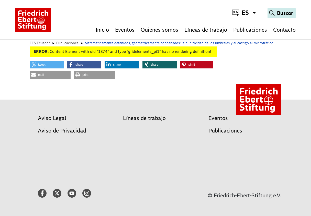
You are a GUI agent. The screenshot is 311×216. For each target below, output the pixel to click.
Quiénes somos (159, 29)
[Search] (282, 13)
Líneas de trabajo (205, 29)
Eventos (125, 29)
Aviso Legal (52, 118)
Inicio (102, 29)
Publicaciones (250, 29)
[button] (47, 64)
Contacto (284, 29)
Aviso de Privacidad (62, 130)
